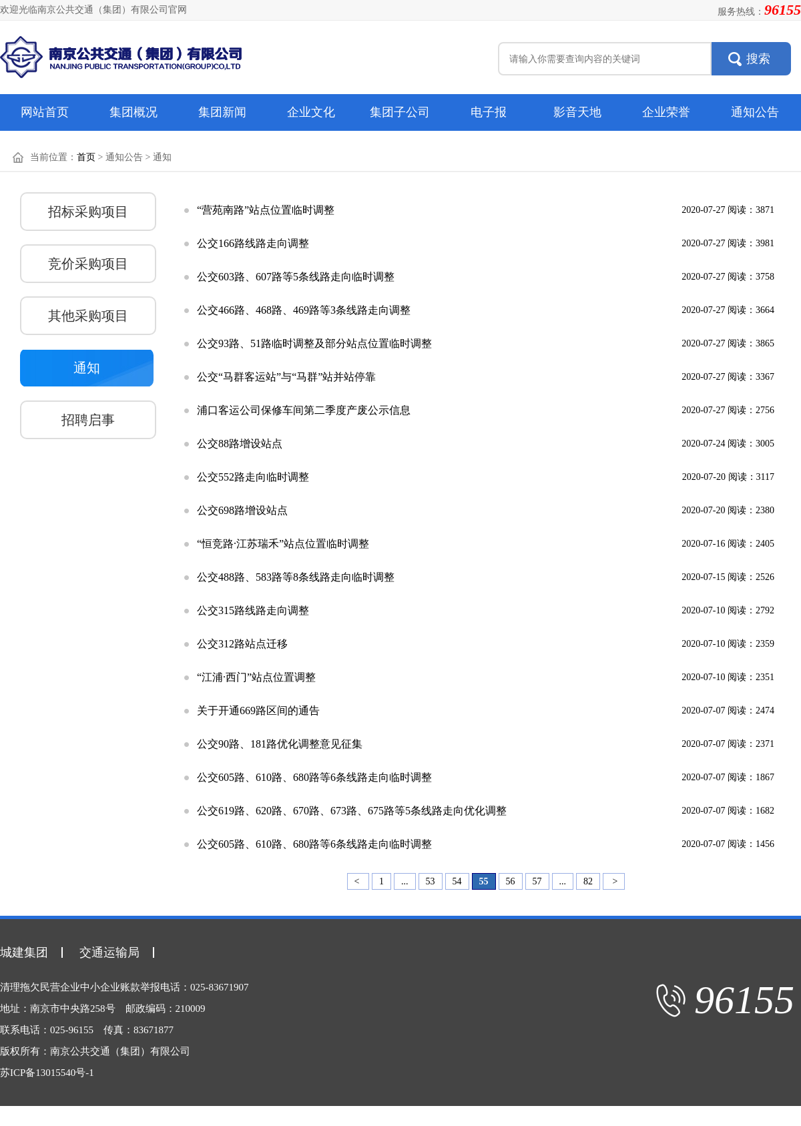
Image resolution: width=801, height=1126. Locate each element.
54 (457, 881)
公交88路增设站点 (239, 443)
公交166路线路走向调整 (253, 243)
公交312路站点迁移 (242, 643)
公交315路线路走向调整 (253, 610)
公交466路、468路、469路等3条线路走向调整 (304, 310)
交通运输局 (109, 952)
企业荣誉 (666, 112)
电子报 (489, 112)
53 (430, 881)
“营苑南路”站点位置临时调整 (265, 210)
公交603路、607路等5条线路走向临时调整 (295, 276)
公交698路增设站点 (242, 510)
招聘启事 (88, 419)
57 (537, 881)
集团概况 (133, 112)
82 (588, 881)
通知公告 (755, 112)
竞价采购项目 (88, 263)
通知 (86, 367)
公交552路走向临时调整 (253, 477)
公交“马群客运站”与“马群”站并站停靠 (286, 376)
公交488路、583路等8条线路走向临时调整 (295, 577)
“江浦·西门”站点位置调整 (256, 677)
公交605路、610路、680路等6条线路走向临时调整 (314, 777)
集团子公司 (400, 112)
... (405, 881)
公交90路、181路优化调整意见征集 (279, 744)
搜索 (758, 58)
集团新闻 (222, 112)
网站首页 (45, 112)
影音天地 (577, 112)
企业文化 (311, 112)
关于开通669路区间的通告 (258, 710)
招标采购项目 (88, 211)
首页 (86, 157)
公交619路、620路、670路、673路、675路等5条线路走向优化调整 (352, 810)
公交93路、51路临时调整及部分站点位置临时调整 (314, 343)
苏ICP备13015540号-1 (47, 1072)
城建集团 (24, 952)
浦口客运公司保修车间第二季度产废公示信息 (304, 410)
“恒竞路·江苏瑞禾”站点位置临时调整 (283, 543)
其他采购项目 (88, 315)
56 (510, 881)
